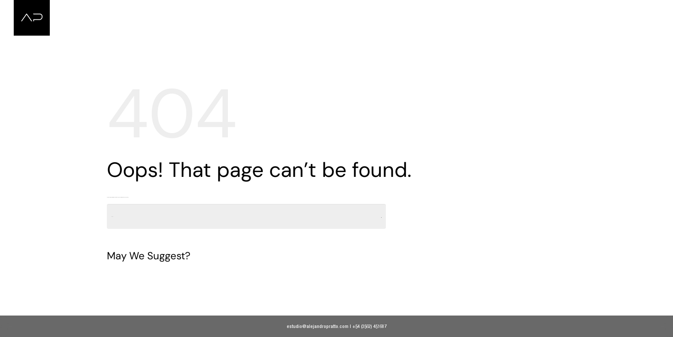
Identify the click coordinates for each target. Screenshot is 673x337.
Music (594, 10)
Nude (561, 10)
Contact (631, 10)
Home (489, 10)
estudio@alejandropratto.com (318, 326)
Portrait (526, 10)
